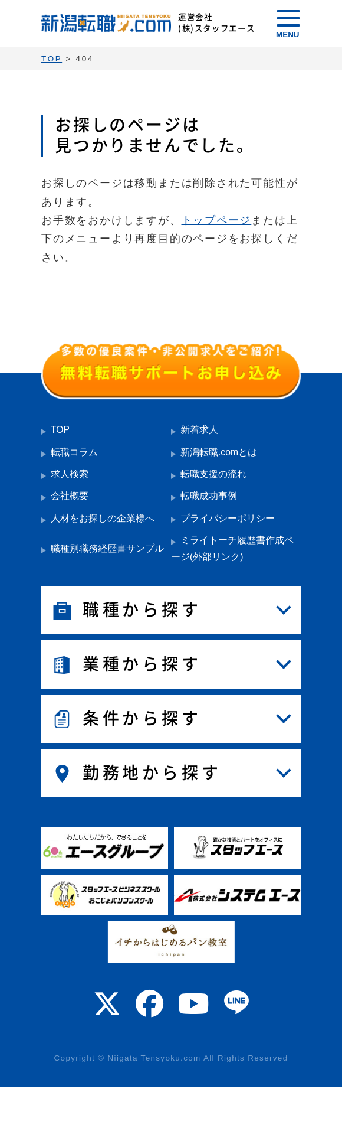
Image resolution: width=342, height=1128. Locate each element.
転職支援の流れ (213, 474)
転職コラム (74, 452)
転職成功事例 (208, 496)
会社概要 (69, 496)
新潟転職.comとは (218, 452)
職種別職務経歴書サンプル (107, 548)
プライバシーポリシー (227, 518)
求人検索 (69, 474)
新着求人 (199, 430)
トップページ (217, 220)
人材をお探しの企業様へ (102, 518)
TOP (60, 430)
